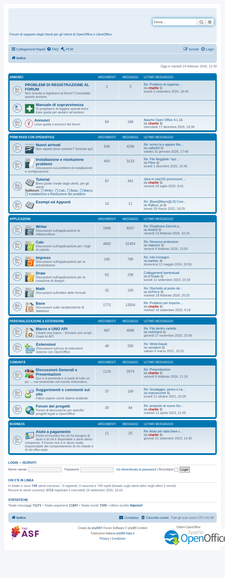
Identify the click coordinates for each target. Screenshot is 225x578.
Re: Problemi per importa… (163, 303)
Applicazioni (20, 219)
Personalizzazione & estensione (37, 321)
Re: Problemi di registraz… (163, 84)
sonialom (154, 347)
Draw (40, 273)
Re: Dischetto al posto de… (163, 288)
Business (17, 424)
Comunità (18, 362)
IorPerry (154, 292)
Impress (43, 257)
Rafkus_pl (155, 205)
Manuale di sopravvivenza (60, 105)
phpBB (96, 528)
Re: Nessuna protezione (161, 241)
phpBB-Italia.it (125, 533)
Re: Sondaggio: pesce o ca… (165, 389)
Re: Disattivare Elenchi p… (163, 226)
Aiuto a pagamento (53, 431)
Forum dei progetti (53, 406)
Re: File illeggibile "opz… (162, 159)
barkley (153, 260)
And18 (153, 229)
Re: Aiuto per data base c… (163, 431)
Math (40, 289)
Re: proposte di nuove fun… (164, 406)
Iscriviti (29, 462)
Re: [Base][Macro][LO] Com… (165, 201)
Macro (86, 190)
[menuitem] (52, 49)
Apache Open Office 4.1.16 (163, 120)
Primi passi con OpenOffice (32, 137)
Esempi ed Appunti (53, 202)
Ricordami (168, 469)
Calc (60, 190)
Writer (47, 190)
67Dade (154, 276)
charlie (153, 88)
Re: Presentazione (157, 369)
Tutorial (43, 179)
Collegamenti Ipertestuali (161, 272)
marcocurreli (157, 393)
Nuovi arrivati (48, 145)
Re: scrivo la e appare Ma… (164, 144)
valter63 (154, 148)
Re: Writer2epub (155, 344)
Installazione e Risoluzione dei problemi (55, 194)
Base (72, 190)
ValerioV (154, 245)
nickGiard (155, 332)
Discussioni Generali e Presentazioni (56, 372)
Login (13, 462)
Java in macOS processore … (165, 179)
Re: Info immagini (156, 257)
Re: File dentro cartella (160, 328)
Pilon (151, 162)
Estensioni (46, 344)
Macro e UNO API (51, 329)
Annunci (16, 77)
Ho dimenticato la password (136, 469)
